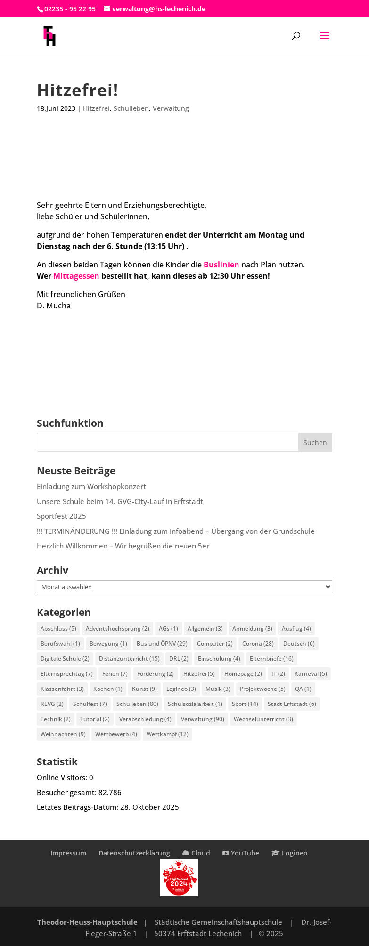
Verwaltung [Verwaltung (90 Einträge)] (202, 719)
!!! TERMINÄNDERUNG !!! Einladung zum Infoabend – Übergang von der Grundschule (176, 531)
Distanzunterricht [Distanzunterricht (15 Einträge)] (129, 659)
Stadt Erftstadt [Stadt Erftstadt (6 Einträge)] (292, 704)
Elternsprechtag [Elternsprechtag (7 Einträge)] (67, 674)
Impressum (68, 852)
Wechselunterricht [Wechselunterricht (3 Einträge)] (263, 719)
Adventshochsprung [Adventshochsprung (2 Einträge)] (117, 628)
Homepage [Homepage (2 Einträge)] (243, 674)
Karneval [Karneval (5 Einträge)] (311, 674)
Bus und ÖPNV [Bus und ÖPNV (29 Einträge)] (162, 643)
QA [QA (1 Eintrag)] (303, 689)
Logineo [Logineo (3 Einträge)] (181, 689)
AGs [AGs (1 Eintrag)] (168, 628)
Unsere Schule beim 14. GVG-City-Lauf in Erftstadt (120, 501)
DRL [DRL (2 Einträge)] (179, 659)
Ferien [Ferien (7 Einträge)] (115, 674)
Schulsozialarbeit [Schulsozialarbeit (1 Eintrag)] (195, 704)
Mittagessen (76, 276)
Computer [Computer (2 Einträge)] (215, 643)
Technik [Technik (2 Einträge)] (56, 719)
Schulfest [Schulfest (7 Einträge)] (90, 704)
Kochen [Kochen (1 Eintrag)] (108, 689)
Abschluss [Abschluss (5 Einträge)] (58, 628)
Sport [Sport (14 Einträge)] (245, 704)
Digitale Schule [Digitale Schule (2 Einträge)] (65, 659)
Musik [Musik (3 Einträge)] (217, 689)
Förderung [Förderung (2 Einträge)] (155, 674)
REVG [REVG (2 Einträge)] (52, 704)
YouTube (240, 852)
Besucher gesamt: (67, 792)
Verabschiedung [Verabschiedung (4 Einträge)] (145, 719)
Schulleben (131, 108)
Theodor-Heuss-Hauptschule (87, 922)
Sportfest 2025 (61, 516)
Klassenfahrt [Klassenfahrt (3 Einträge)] (62, 689)
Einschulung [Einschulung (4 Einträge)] (219, 659)
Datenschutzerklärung (134, 852)
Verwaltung (171, 108)
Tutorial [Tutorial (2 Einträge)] (95, 719)
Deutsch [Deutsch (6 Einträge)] (299, 643)
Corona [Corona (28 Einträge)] (258, 643)
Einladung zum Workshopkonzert (91, 486)
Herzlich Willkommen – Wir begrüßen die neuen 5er (123, 545)
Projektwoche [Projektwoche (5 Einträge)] (263, 689)
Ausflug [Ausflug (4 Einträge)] (296, 628)
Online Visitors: (63, 777)
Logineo (289, 852)
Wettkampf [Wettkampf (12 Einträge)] (168, 734)
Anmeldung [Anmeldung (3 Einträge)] (252, 628)
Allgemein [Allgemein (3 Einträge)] (205, 628)
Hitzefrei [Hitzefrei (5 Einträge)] (199, 674)
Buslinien (221, 264)
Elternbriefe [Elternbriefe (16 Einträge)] (272, 659)
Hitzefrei (96, 108)
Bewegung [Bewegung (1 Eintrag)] (108, 643)
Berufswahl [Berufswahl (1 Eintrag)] (60, 643)
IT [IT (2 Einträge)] (278, 674)
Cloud (196, 852)
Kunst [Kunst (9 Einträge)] (144, 689)
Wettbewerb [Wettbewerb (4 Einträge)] (116, 734)
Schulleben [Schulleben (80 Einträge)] (137, 704)
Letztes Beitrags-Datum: (78, 807)
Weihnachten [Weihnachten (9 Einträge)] (63, 734)
